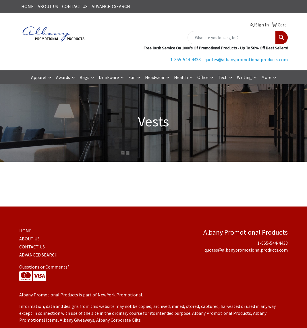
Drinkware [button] (109, 77)
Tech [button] (222, 77)
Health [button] (181, 77)
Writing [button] (244, 77)
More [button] (266, 77)
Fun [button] (132, 77)
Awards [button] (63, 77)
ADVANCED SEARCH (111, 6)
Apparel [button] (39, 77)
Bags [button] (84, 77)
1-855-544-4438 (185, 59)
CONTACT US (75, 6)
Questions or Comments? (44, 267)
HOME (27, 6)
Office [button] (202, 77)
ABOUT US (48, 6)
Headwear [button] (155, 77)
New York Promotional (120, 295)
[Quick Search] (232, 37)
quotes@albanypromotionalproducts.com (246, 59)
